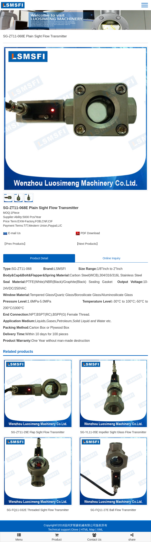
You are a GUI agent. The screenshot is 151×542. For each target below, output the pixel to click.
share (132, 536)
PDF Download (90, 233)
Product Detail (39, 258)
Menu (19, 535)
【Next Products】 (87, 243)
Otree (74, 529)
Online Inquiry (111, 258)
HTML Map (88, 529)
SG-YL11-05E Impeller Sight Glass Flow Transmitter (113, 432)
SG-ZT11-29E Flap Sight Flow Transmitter (37, 432)
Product (56, 536)
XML (100, 529)
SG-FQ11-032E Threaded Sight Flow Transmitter (38, 510)
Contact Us (94, 536)
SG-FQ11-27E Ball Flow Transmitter (113, 510)
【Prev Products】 (15, 243)
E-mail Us (14, 233)
